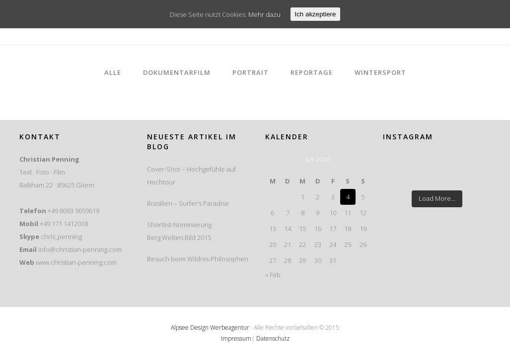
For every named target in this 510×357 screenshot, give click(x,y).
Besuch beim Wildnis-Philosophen (197, 258)
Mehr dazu (264, 14)
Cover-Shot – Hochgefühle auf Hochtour (191, 175)
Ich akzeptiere (315, 14)
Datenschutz (273, 338)
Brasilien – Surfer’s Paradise (188, 203)
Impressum (236, 338)
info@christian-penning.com (80, 249)
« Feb (273, 274)
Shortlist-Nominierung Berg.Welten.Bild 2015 (179, 231)
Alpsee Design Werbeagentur (210, 327)
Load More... (437, 198)
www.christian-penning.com (76, 262)
